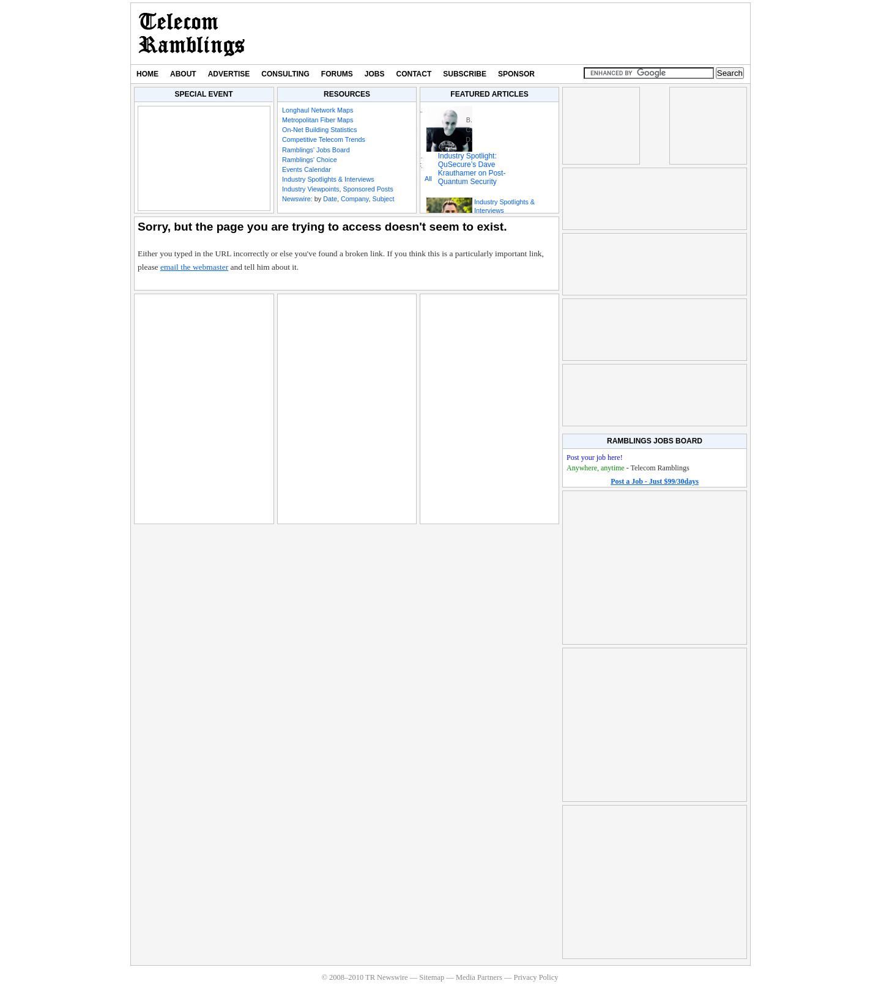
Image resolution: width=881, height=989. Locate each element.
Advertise (229, 74)
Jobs (375, 74)
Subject (383, 198)
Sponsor (516, 74)
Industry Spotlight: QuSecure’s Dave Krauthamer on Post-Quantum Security (472, 169)
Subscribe (464, 74)
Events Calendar (306, 169)
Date (330, 198)
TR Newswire (192, 33)
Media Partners (479, 977)
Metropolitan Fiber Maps (317, 120)
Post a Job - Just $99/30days (655, 481)
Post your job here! (595, 457)
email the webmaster (194, 267)
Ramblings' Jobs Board (316, 150)
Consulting (285, 74)
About (183, 74)
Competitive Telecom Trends (323, 139)
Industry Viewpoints (310, 189)
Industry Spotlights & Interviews (328, 179)
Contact (414, 74)
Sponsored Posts (368, 189)
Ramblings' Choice (309, 159)
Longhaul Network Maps (317, 110)
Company (354, 198)
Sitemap (431, 977)
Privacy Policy (535, 977)
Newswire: (297, 198)
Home (147, 74)
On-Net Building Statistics (319, 129)
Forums (337, 74)
